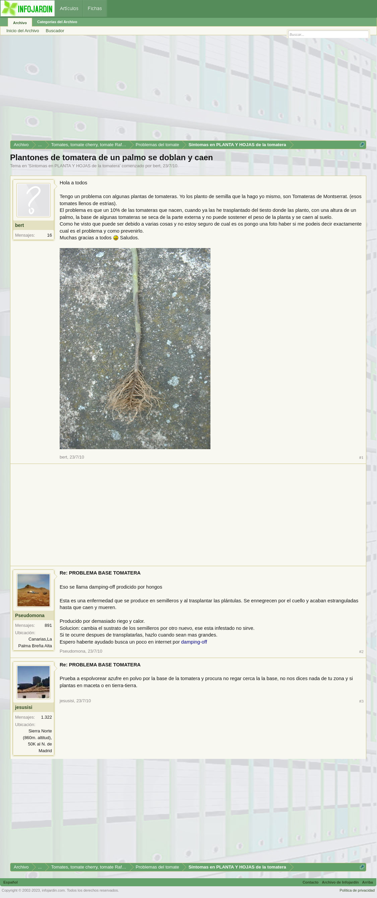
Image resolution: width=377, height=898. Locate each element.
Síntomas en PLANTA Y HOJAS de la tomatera (74, 165)
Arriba (367, 882)
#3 (361, 701)
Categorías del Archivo (57, 22)
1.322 (46, 717)
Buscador (55, 30)
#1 (361, 457)
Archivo (20, 23)
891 (48, 625)
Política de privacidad (357, 890)
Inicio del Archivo (22, 30)
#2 (361, 651)
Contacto (311, 882)
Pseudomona (30, 615)
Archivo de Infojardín (340, 882)
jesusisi (23, 707)
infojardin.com (53, 890)
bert (156, 165)
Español (10, 882)
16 (49, 235)
